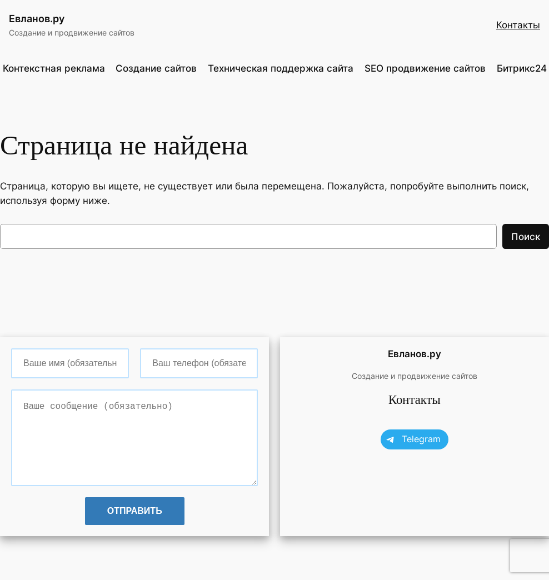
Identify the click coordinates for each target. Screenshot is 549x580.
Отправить (134, 511)
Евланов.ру (36, 18)
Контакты (518, 25)
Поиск (525, 236)
